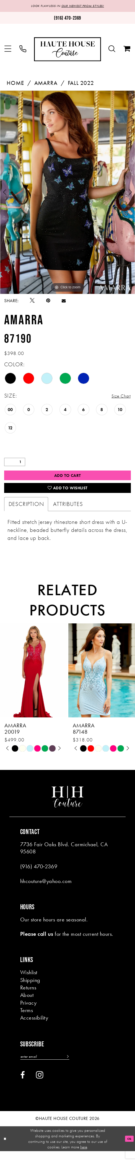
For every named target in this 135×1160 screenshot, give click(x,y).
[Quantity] (14, 463)
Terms (26, 1017)
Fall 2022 (81, 84)
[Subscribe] (81, 1064)
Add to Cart (68, 477)
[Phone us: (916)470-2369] (67, 19)
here (83, 1155)
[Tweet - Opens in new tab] (32, 301)
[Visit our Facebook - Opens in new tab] (22, 1084)
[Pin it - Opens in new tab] (48, 301)
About (26, 1002)
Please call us (36, 941)
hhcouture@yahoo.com (46, 888)
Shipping (30, 987)
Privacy (28, 1010)
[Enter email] (52, 1064)
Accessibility (34, 1024)
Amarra (46, 84)
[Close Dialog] (6, 1147)
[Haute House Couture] (67, 50)
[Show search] (112, 50)
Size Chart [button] (118, 397)
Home (15, 84)
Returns (28, 994)
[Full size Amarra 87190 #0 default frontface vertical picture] (67, 193)
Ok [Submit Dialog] (128, 1147)
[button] (7, 50)
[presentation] (33, 677)
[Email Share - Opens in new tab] (64, 302)
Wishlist (28, 979)
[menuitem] (7, 50)
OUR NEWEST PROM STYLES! (86, 6)
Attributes (68, 511)
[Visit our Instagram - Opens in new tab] (39, 1083)
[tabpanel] (67, 193)
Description (26, 511)
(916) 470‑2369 (38, 873)
